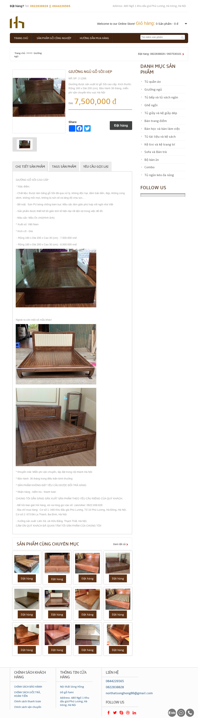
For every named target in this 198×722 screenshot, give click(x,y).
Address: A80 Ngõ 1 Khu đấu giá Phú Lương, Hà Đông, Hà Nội (74, 701)
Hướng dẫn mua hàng (94, 38)
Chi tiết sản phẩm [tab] (30, 167)
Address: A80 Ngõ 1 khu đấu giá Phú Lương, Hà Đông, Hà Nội (149, 6)
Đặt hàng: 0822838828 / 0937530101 (159, 53)
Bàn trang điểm (155, 121)
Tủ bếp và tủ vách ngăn (161, 97)
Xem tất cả (119, 544)
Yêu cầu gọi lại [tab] (96, 167)
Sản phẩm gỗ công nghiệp (54, 38)
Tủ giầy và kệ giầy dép (160, 113)
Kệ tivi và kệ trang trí (159, 145)
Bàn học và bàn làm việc (162, 129)
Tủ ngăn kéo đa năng (159, 175)
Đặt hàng (121, 125)
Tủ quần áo (152, 82)
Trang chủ (21, 38)
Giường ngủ (153, 90)
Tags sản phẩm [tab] (64, 167)
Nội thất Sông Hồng (72, 686)
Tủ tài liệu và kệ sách (160, 137)
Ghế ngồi (151, 105)
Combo (149, 167)
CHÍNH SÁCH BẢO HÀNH (28, 686)
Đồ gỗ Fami (67, 692)
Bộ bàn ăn (151, 160)
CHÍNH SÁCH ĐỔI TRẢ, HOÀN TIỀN (27, 694)
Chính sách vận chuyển (27, 707)
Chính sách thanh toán (27, 701)
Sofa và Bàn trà (155, 152)
